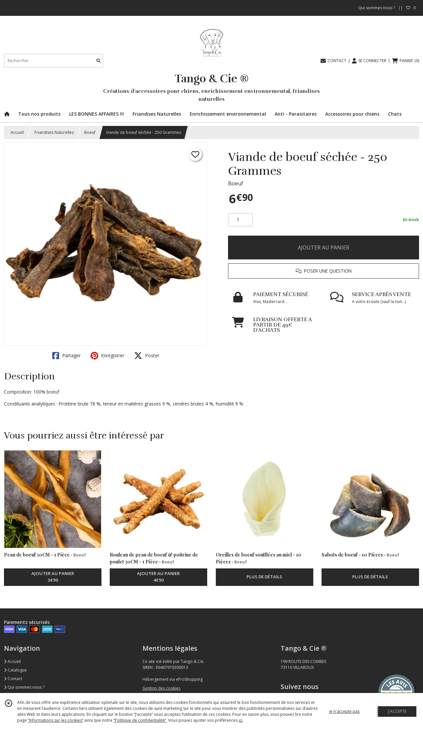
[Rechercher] (98, 60)
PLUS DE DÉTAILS (264, 577)
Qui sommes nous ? (24, 687)
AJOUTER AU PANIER (323, 247)
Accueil (17, 132)
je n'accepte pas (344, 711)
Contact (13, 678)
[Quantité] (240, 219)
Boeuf (90, 132)
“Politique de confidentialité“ (139, 720)
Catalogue (15, 670)
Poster (146, 356)
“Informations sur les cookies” (55, 720)
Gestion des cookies (161, 688)
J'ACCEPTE (397, 711)
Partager (66, 356)
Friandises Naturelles (54, 132)
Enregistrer (107, 356)
